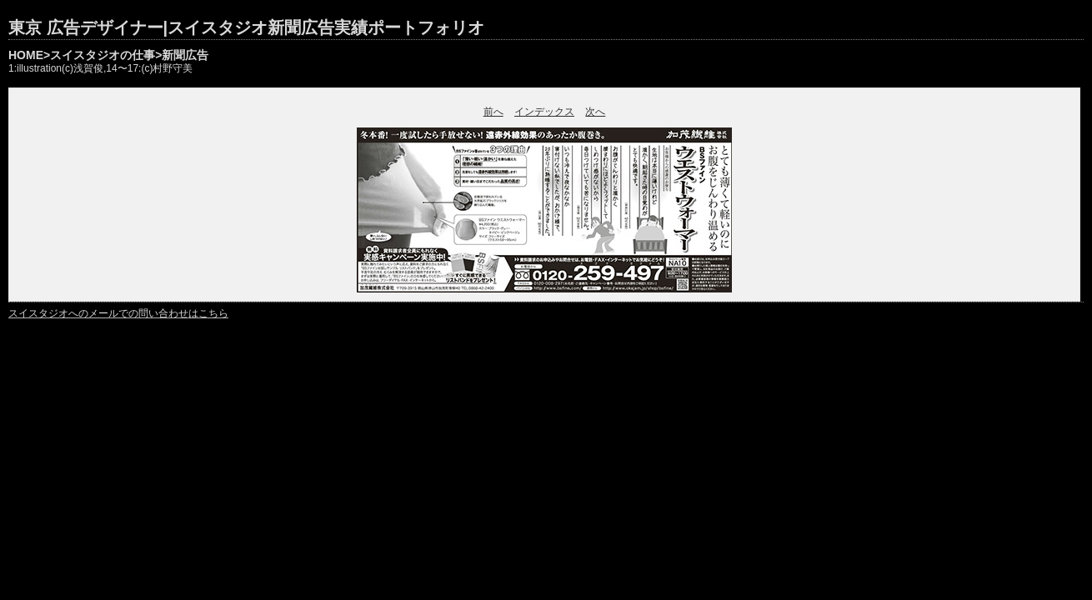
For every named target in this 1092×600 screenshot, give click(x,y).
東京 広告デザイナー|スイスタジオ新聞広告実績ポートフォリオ (246, 27)
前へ (493, 112)
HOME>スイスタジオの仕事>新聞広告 (108, 55)
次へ (595, 112)
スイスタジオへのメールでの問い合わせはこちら (118, 313)
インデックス (544, 112)
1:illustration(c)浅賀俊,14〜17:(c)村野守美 (100, 68)
